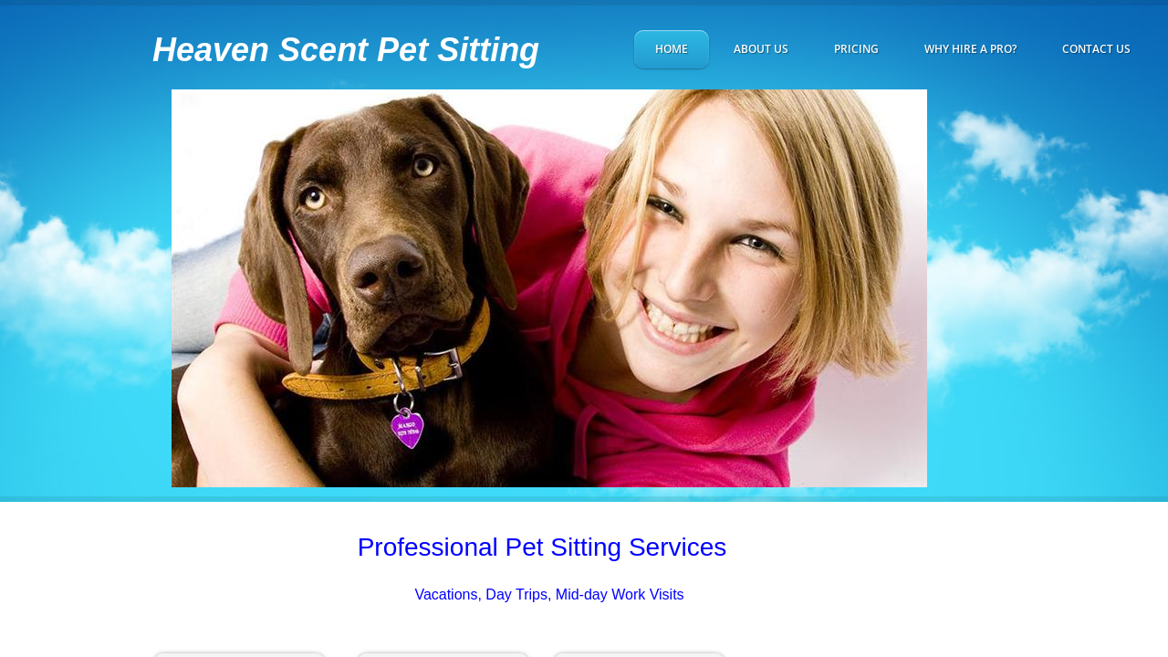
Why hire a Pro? (970, 49)
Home (671, 49)
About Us (761, 49)
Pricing (856, 49)
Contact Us (1096, 49)
